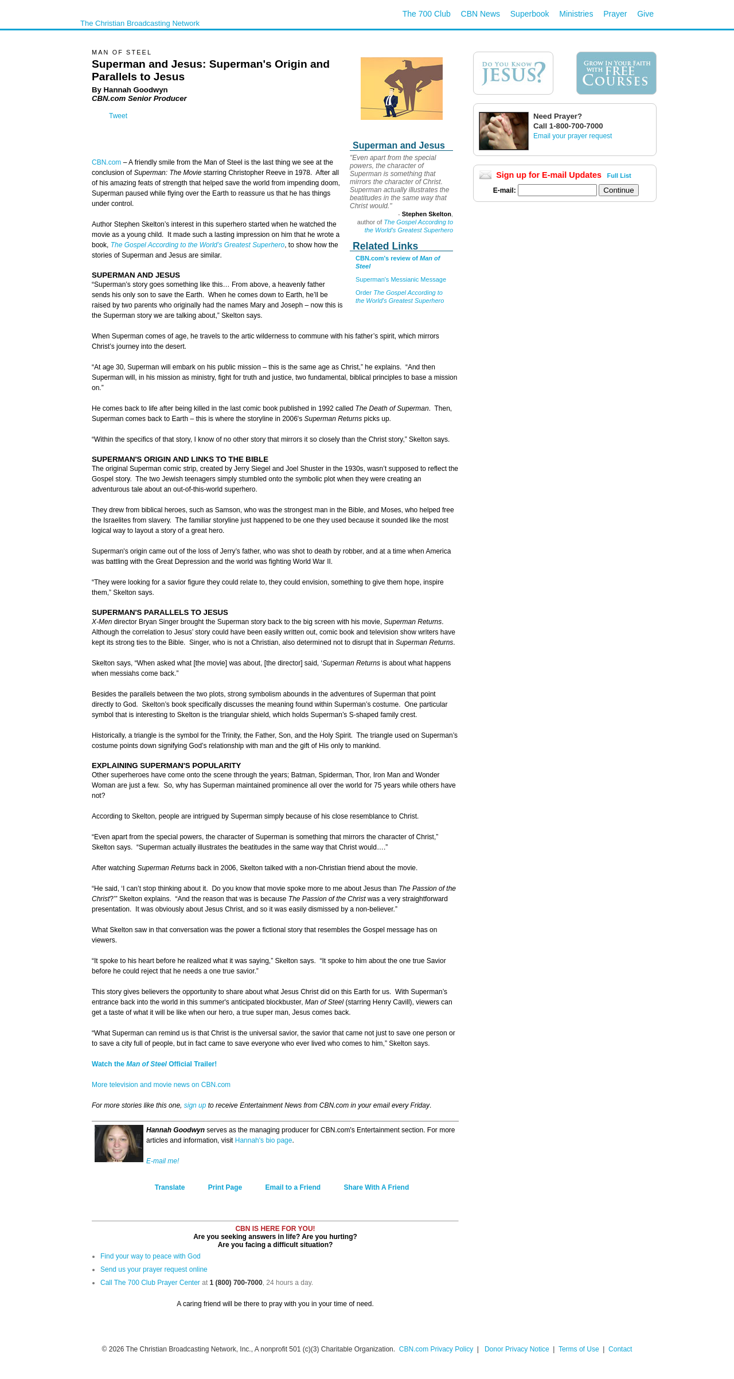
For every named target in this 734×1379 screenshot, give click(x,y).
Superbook (529, 13)
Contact (620, 1349)
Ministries (576, 13)
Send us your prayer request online (154, 1269)
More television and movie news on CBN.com (161, 1085)
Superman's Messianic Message (401, 279)
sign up (195, 1105)
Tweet (118, 116)
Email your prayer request (572, 136)
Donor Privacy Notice (517, 1349)
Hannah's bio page (263, 1140)
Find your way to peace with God (150, 1256)
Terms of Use (580, 1349)
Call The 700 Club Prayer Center (150, 1283)
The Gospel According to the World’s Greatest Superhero (198, 245)
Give (645, 13)
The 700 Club (427, 13)
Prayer (615, 13)
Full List (619, 175)
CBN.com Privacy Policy (436, 1349)
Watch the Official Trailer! (154, 1064)
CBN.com (106, 162)
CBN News (480, 13)
